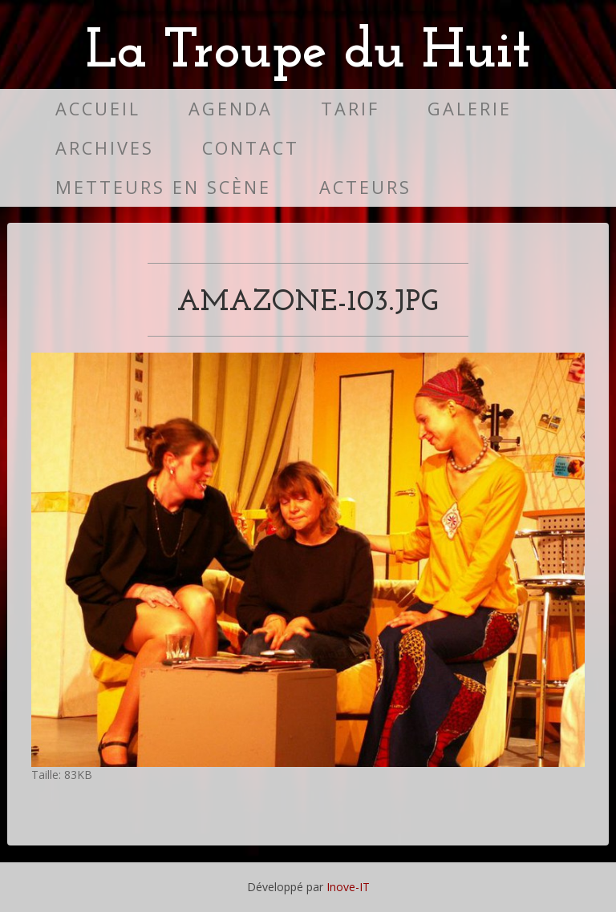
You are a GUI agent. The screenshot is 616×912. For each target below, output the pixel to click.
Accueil (97, 108)
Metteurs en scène (163, 187)
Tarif (350, 108)
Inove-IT (348, 886)
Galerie (470, 108)
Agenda (230, 108)
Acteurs (365, 187)
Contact (250, 147)
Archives (104, 147)
